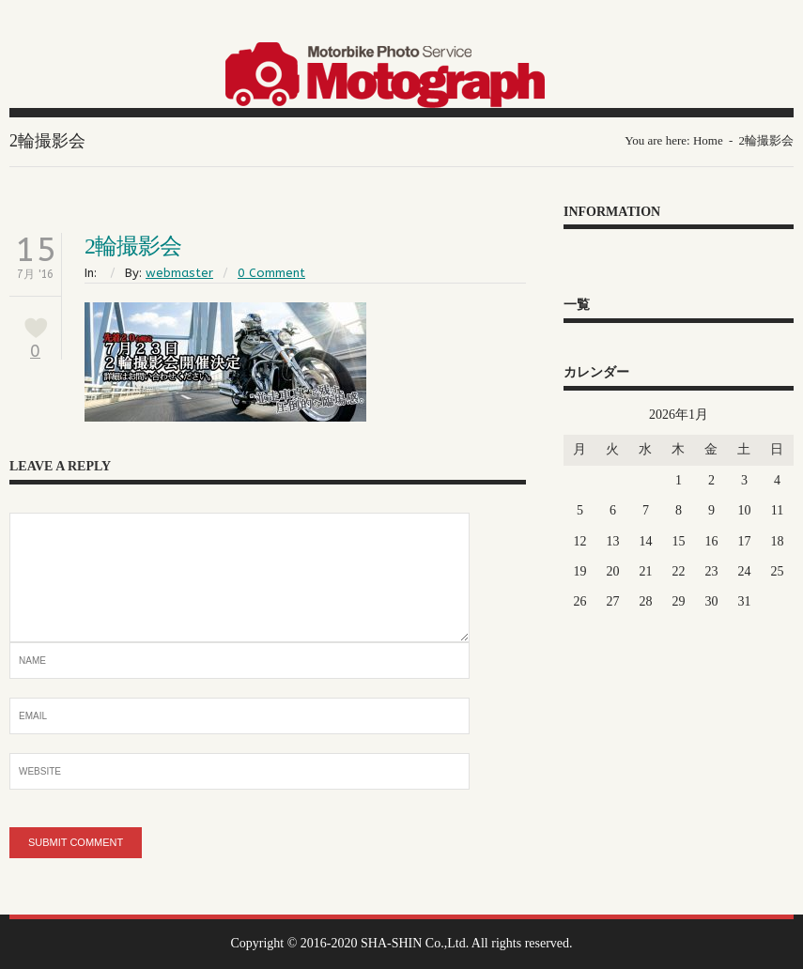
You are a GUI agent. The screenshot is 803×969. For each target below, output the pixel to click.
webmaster (179, 273)
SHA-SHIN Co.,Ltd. (415, 943)
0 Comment (271, 273)
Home (708, 140)
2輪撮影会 (133, 246)
